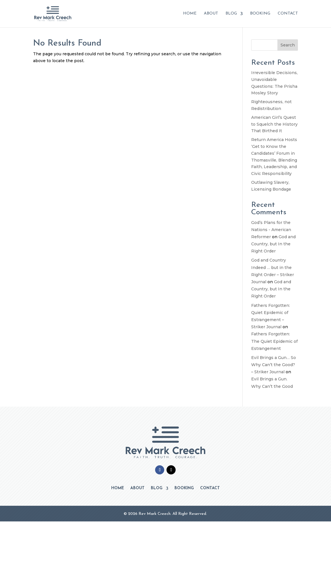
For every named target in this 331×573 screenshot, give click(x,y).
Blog (231, 14)
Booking (260, 14)
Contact (288, 14)
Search (288, 45)
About (211, 14)
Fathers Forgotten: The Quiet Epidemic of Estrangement (274, 341)
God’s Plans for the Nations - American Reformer (271, 229)
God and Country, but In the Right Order (273, 244)
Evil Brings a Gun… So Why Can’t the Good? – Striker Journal (273, 364)
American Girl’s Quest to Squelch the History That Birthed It (274, 124)
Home (189, 14)
